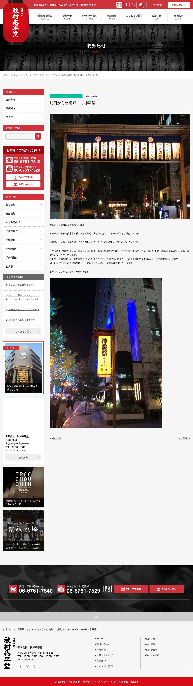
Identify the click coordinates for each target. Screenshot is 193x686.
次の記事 (183, 438)
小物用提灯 (12, 248)
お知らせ (156, 17)
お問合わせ (152, 649)
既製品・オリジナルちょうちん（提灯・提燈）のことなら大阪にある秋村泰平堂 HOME (43, 75)
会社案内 (178, 17)
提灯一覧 (67, 17)
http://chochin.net (25, 659)
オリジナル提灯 (89, 17)
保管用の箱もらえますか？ (20, 320)
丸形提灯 (10, 213)
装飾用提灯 (12, 257)
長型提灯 (10, 204)
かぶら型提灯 (13, 222)
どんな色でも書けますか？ (20, 285)
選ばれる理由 (45, 17)
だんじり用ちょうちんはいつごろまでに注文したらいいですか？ (22, 297)
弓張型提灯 (12, 231)
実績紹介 (112, 17)
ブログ (9, 117)
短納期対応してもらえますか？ (22, 309)
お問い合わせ (179, 5)
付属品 (9, 266)
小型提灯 (10, 240)
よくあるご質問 (134, 17)
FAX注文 (157, 5)
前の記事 (56, 438)
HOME (100, 638)
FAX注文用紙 (23, 177)
